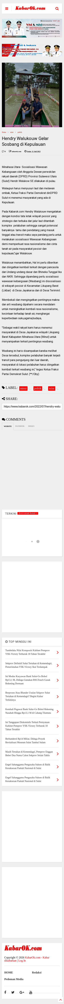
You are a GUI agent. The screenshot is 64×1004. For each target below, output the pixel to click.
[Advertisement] (32, 597)
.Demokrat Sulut (27, 513)
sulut (11, 132)
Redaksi (36, 972)
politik (20, 132)
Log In (22, 960)
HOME (8, 972)
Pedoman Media (13, 979)
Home (4, 132)
